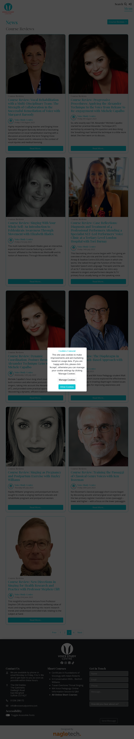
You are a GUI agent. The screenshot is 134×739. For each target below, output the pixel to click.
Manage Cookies (67, 379)
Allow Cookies (67, 386)
